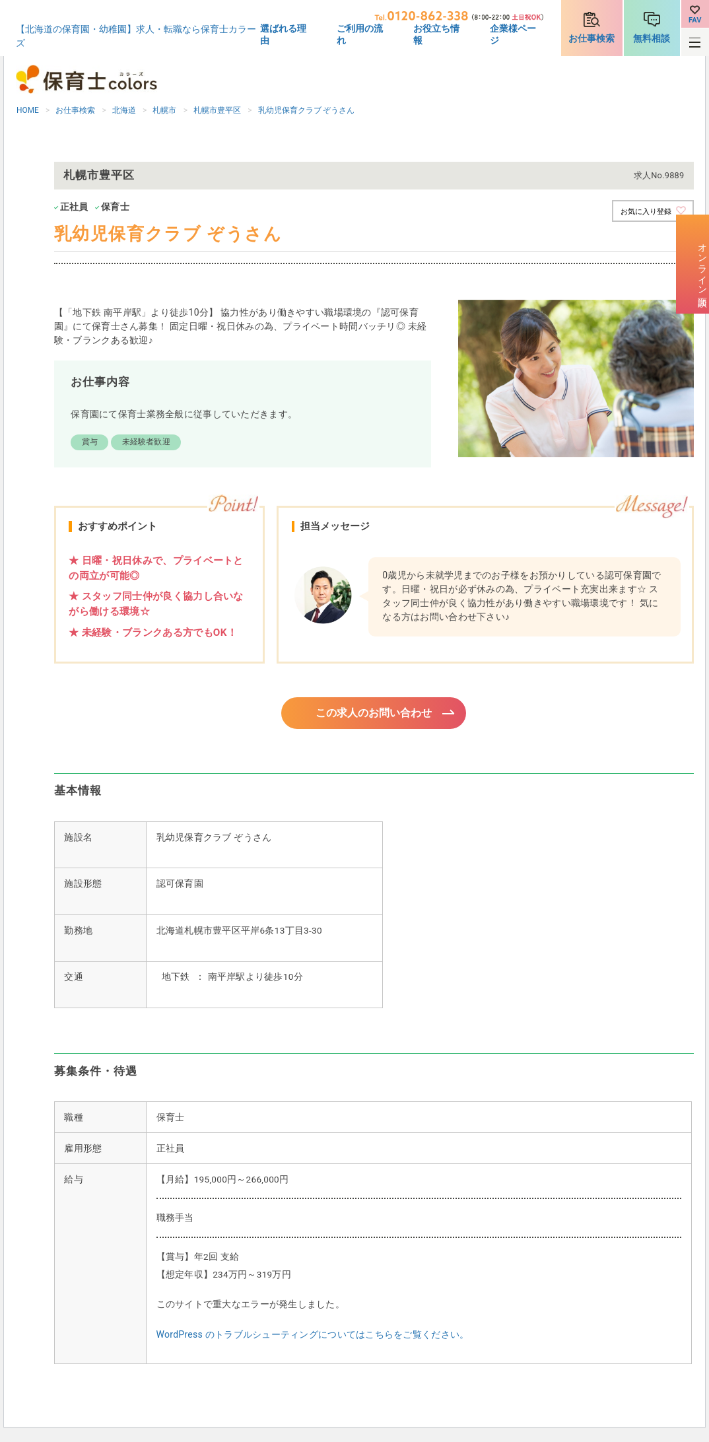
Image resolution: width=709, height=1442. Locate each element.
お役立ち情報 (436, 34)
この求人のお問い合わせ (374, 714)
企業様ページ (513, 34)
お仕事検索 (591, 38)
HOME (28, 110)
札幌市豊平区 (217, 110)
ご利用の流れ (360, 34)
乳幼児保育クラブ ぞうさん (306, 110)
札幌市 (164, 110)
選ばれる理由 (283, 34)
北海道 (124, 110)
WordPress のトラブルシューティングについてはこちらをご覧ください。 (312, 1336)
